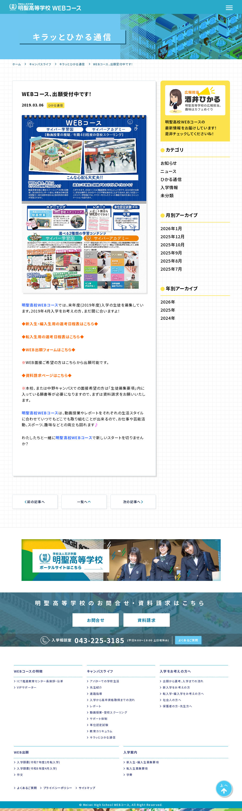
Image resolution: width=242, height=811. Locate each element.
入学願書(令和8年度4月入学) (37, 771)
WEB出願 (21, 755)
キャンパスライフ (40, 64)
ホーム (16, 64)
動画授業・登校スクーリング (108, 715)
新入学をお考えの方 (176, 690)
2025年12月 (172, 236)
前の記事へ (35, 501)
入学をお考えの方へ (175, 674)
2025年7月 (171, 269)
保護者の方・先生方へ (177, 709)
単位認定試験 (99, 728)
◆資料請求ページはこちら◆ (47, 375)
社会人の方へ (172, 703)
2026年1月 (171, 228)
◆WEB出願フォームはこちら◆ (49, 349)
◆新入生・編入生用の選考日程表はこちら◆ (60, 323)
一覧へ (84, 501)
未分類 (167, 195)
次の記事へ (133, 501)
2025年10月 (172, 244)
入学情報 (169, 187)
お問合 (95, 621)
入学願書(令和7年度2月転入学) (38, 765)
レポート (95, 709)
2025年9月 (171, 253)
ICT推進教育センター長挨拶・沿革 (40, 684)
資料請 (146, 621)
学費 (129, 777)
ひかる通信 (55, 105)
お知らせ (168, 163)
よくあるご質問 (188, 643)
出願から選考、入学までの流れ (183, 684)
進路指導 (96, 696)
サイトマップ (87, 790)
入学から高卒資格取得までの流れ (112, 703)
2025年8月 (171, 261)
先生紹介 (96, 690)
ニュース (168, 171)
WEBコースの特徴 (28, 674)
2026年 (167, 302)
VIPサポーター (27, 690)
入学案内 (130, 755)
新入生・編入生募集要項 (142, 765)
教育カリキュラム (101, 734)
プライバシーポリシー (57, 790)
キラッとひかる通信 (72, 64)
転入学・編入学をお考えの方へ (183, 696)
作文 (20, 777)
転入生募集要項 (137, 771)
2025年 (167, 310)
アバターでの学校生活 (104, 684)
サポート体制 (98, 721)
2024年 (167, 318)
